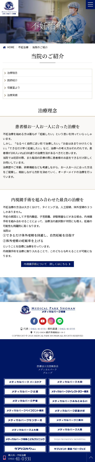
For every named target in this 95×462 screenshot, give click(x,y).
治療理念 (12, 73)
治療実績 (12, 95)
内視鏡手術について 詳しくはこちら (47, 264)
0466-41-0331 (38, 329)
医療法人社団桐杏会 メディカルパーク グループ (47, 368)
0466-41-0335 (67, 329)
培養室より (13, 87)
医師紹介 (12, 80)
